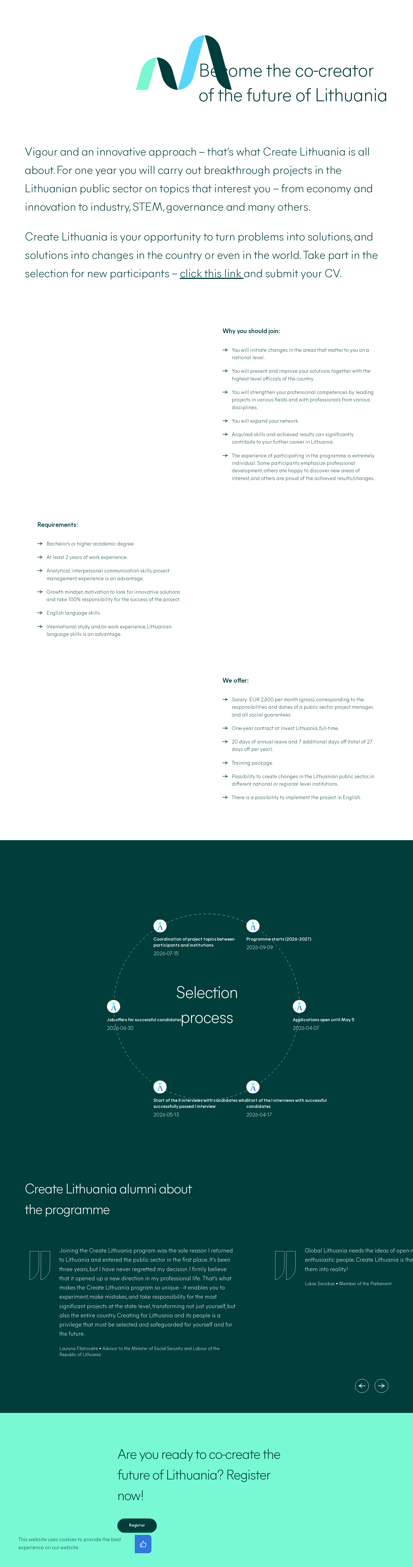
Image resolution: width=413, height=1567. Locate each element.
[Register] (137, 1526)
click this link (210, 274)
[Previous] (362, 1386)
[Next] (381, 1386)
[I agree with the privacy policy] (143, 1544)
